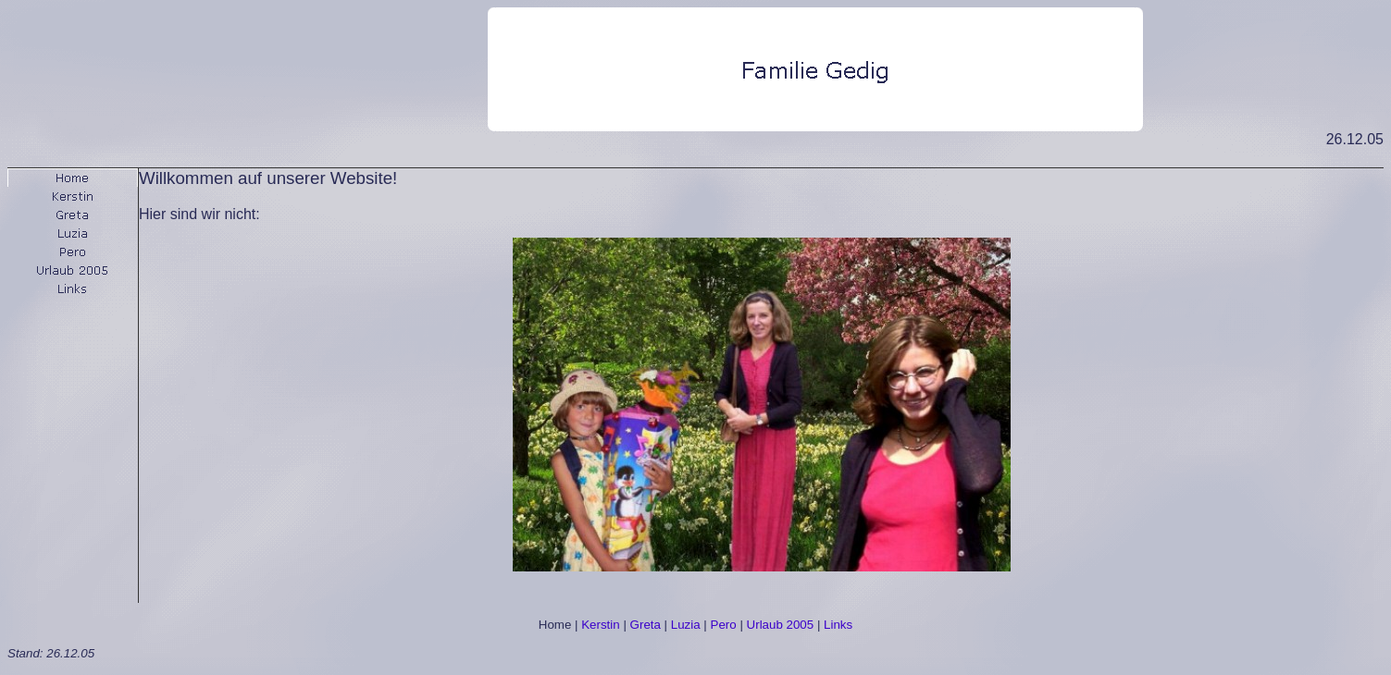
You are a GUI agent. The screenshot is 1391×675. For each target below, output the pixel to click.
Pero (724, 625)
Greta (645, 625)
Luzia (686, 625)
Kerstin (600, 625)
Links (838, 625)
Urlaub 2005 (780, 625)
